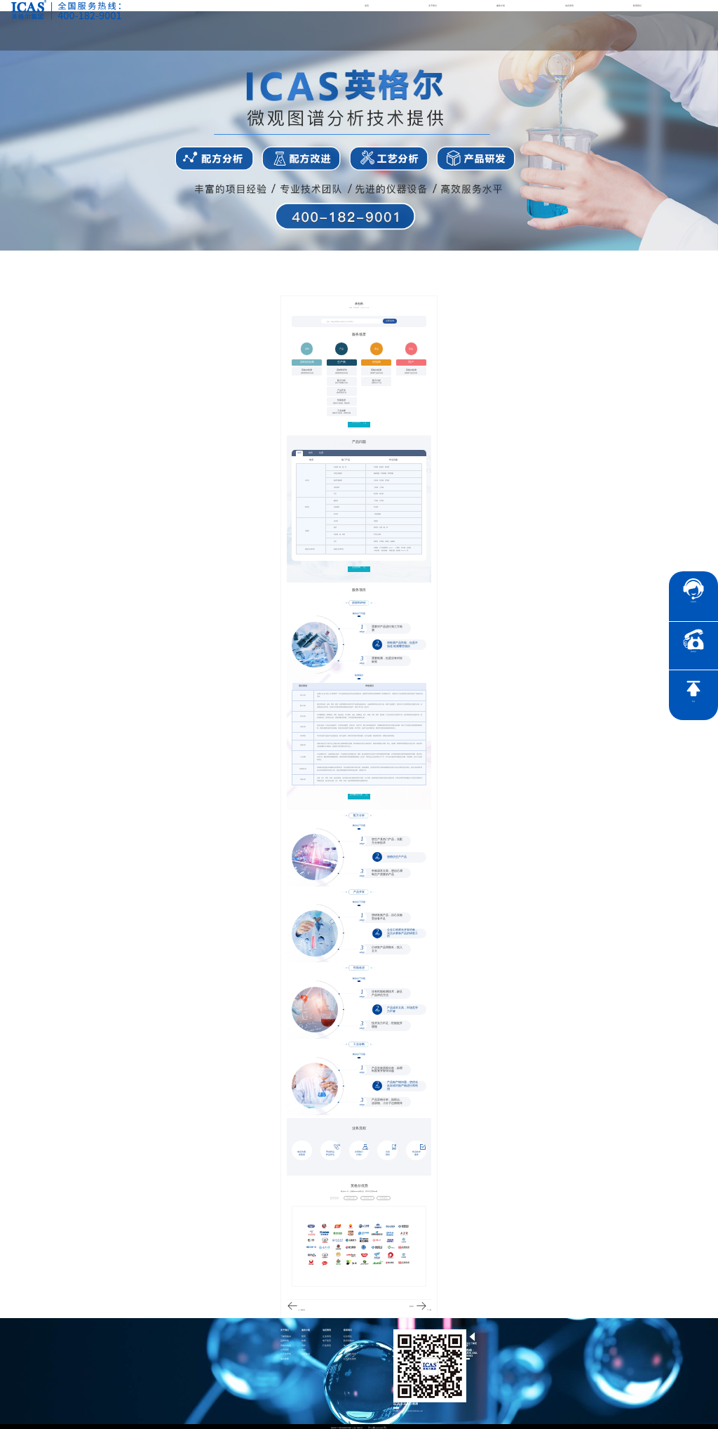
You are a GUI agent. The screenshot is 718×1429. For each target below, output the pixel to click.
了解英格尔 (285, 1335)
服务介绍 (500, 5)
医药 (304, 1335)
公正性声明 (285, 1353)
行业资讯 (327, 1344)
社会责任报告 (350, 1357)
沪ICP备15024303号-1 (378, 1425)
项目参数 (284, 1357)
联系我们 (637, 5)
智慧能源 (306, 1353)
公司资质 (284, 1348)
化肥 (321, 452)
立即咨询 (390, 322)
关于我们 (432, 5)
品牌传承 (284, 1339)
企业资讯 (327, 1335)
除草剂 (411, 1304)
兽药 (311, 452)
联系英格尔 (349, 1339)
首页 (367, 5)
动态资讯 (569, 5)
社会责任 (348, 1335)
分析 (304, 1344)
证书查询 (348, 1348)
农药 (299, 452)
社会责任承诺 (350, 1353)
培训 (304, 1348)
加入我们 (348, 1344)
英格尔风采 (285, 1344)
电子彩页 (327, 1339)
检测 (304, 1339)
